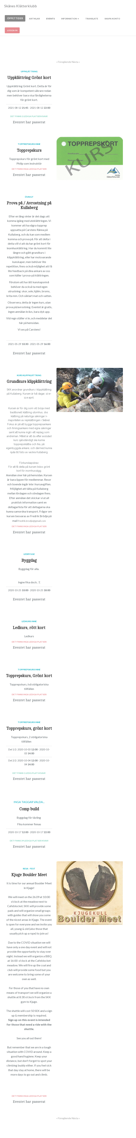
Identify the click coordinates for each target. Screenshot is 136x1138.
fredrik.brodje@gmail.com (32, 520)
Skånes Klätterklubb (20, 6)
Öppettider (15, 18)
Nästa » (76, 61)
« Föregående (64, 61)
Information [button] (70, 18)
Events (50, 18)
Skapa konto (112, 18)
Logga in (12, 30)
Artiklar (34, 18)
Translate (91, 18)
